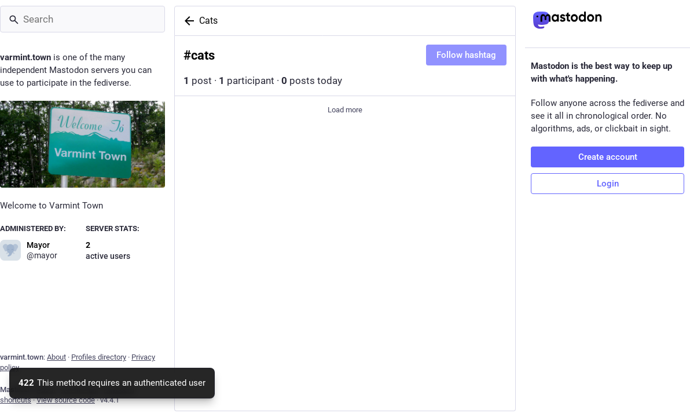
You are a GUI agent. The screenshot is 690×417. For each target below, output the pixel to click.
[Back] (187, 20)
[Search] (82, 19)
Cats (208, 20)
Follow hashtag (466, 55)
